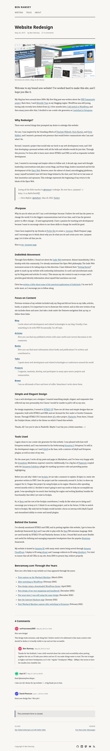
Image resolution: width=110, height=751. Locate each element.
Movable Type (42, 103)
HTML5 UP (48, 409)
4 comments (48, 33)
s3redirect (82, 552)
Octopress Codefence (31, 466)
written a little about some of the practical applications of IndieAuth (52, 284)
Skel (35, 531)
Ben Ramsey (23, 7)
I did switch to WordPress (78, 107)
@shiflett (36, 198)
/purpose (69, 231)
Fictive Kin (51, 231)
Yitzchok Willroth (63, 132)
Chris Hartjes (77, 132)
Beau (22, 501)
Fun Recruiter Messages (85, 730)
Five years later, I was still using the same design (38, 595)
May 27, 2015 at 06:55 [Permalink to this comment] (35, 674)
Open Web (35, 170)
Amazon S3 (39, 548)
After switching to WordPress (30, 582)
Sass (65, 531)
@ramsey (47, 190)
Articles (18, 333)
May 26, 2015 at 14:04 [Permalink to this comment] (44, 629)
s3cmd (44, 552)
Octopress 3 (69, 445)
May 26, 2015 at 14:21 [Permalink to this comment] (42, 649)
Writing (19, 12)
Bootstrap (86, 538)
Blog (17, 320)
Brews (18, 380)
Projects (19, 367)
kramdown (22, 463)
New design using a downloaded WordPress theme (39, 586)
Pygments (82, 463)
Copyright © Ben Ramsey (24, 746)
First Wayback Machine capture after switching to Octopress (43, 604)
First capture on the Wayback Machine (34, 577)
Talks (29, 12)
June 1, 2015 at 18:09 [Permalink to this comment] (40, 694)
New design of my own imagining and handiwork (39, 591)
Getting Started (84, 267)
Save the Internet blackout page (31, 600)
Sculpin (45, 477)
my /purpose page (29, 245)
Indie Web (57, 260)
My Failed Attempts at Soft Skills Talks (30, 730)
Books (18, 346)
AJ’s (54, 417)
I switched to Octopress (82, 110)
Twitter (57, 198)
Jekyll (45, 449)
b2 (48, 107)
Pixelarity (72, 417)
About (38, 12)
